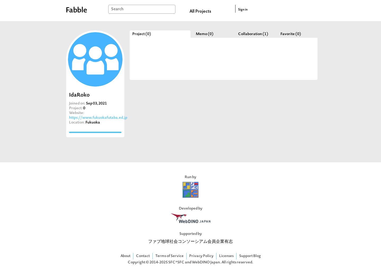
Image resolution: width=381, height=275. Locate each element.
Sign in (243, 9)
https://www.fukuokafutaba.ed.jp (98, 118)
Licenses (226, 256)
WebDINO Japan (206, 262)
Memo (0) (205, 34)
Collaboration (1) (253, 34)
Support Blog (250, 256)
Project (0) (141, 34)
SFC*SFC (176, 262)
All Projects (200, 12)
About (125, 256)
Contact (143, 256)
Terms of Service (169, 256)
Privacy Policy (201, 256)
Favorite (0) (290, 34)
